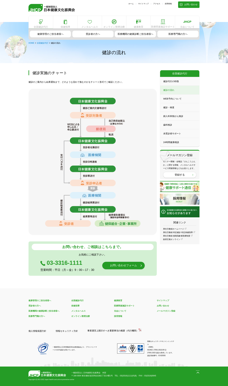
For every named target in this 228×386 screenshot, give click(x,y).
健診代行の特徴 (171, 83)
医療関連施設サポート (163, 22)
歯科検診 (167, 127)
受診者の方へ (93, 33)
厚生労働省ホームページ (173, 231)
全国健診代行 (40, 22)
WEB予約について (172, 101)
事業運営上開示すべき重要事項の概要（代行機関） (112, 330)
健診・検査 (168, 109)
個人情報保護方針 (37, 331)
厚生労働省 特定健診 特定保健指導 (178, 234)
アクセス (156, 4)
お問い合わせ (189, 4)
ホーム (131, 4)
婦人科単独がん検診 (173, 118)
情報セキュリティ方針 (67, 331)
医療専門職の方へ (178, 33)
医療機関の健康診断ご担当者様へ (135, 33)
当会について (187, 21)
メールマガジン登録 (166, 311)
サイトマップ (143, 4)
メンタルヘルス (90, 23)
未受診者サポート (172, 135)
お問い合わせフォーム (123, 265)
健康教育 (138, 22)
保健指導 (65, 23)
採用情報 (168, 4)
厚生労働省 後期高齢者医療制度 (176, 238)
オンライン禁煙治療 (114, 22)
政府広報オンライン (171, 241)
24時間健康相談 (171, 144)
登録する (180, 177)
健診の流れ (168, 92)
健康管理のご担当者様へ (50, 33)
